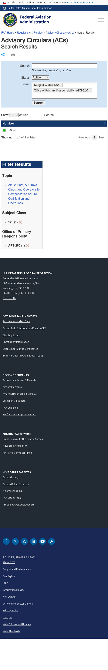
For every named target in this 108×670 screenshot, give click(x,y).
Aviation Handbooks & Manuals (20, 425)
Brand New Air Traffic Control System (23, 470)
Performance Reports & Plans (19, 445)
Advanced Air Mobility (15, 477)
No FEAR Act (9, 627)
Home (7, 33)
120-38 (7, 129)
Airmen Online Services (16, 515)
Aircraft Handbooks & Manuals (19, 411)
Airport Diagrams (12, 418)
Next (102, 168)
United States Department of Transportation (30, 7)
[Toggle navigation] (101, 20)
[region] (54, 140)
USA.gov (7, 648)
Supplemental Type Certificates (20, 380)
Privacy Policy (10, 641)
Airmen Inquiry (11, 508)
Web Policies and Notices (17, 655)
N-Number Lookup (13, 522)
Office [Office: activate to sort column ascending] (78, 123)
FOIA (5, 614)
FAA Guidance (10, 438)
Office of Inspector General (18, 634)
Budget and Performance (17, 600)
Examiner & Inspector (14, 431)
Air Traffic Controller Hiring (17, 484)
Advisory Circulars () (60, 33)
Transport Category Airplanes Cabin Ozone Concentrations (34, 134)
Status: (25, 77)
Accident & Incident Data (16, 352)
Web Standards (11, 662)
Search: (25, 65)
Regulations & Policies (30, 33)
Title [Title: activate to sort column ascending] (22, 123)
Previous (84, 168)
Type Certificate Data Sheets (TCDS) (23, 386)
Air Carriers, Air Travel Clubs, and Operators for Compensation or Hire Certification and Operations (24, 225)
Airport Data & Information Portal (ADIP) (24, 359)
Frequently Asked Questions (19, 535)
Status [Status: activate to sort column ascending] (64, 123)
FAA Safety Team (12, 529)
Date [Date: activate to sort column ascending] (92, 123)
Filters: (26, 84)
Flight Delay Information (16, 373)
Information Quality (13, 621)
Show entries (14, 115)
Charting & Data (11, 366)
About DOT (9, 593)
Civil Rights (9, 607)
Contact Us (9, 329)
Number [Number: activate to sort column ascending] (8, 123)
